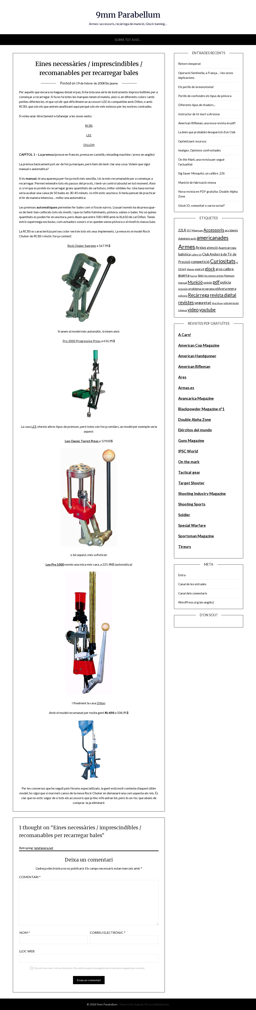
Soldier (184, 514)
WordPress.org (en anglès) (196, 602)
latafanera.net (43, 848)
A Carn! (184, 334)
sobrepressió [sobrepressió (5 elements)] (231, 303)
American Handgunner (197, 356)
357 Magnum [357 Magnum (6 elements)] (195, 230)
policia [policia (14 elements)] (225, 282)
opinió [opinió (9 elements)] (207, 282)
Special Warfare (192, 525)
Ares (182, 377)
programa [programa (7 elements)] (208, 289)
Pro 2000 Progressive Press (82, 341)
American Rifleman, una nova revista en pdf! (207, 123)
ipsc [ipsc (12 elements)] (201, 275)
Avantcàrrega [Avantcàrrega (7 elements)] (227, 247)
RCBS (89, 125)
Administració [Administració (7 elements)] (187, 238)
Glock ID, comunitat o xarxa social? (201, 205)
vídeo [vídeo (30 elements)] (193, 309)
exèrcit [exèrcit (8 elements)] (199, 269)
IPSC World (188, 451)
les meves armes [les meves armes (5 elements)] (214, 275)
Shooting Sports (191, 504)
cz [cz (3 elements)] (237, 262)
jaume (115, 83)
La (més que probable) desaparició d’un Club (206, 132)
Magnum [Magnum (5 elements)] (229, 275)
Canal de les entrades (192, 584)
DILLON (89, 145)
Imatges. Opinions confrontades (199, 150)
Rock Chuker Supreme (81, 245)
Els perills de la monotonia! (196, 87)
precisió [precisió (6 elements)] (183, 289)
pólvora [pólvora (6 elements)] (182, 295)
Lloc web (27, 951)
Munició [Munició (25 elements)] (195, 282)
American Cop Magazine (198, 345)
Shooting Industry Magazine (202, 493)
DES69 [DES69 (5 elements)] (182, 269)
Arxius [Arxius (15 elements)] (201, 247)
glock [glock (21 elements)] (210, 268)
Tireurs (184, 546)
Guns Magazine (191, 440)
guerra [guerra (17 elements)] (183, 275)
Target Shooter (191, 483)
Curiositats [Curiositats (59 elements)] (222, 261)
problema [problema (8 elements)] (194, 289)
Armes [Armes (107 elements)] (186, 246)
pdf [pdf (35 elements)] (216, 282)
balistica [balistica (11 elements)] (184, 254)
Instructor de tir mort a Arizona (199, 114)
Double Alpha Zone (194, 419)
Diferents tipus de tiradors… (197, 105)
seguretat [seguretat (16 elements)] (202, 302)
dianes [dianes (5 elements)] (190, 269)
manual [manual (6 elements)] (182, 282)
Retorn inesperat (189, 63)
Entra (182, 575)
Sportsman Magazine (196, 536)
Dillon (101, 703)
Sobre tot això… (128, 39)
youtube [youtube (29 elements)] (207, 309)
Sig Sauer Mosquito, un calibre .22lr (201, 173)
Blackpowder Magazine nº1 (201, 409)
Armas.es (186, 387)
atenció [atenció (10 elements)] (212, 247)
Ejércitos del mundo (195, 430)
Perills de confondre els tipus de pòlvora (204, 96)
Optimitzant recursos (192, 141)
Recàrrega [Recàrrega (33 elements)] (198, 295)
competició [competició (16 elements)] (200, 261)
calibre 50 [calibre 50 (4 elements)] (196, 254)
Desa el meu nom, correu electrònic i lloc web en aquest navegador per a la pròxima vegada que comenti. (89, 968)
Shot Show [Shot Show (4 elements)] (217, 303)
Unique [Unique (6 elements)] (182, 310)
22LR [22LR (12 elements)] (182, 230)
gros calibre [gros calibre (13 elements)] (225, 269)
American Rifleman (194, 366)
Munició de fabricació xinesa (197, 182)
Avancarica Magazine (196, 398)
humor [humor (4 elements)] (193, 275)
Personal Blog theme (156, 1004)
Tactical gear (189, 472)
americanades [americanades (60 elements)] (212, 237)
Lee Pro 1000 (54, 564)
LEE (88, 135)
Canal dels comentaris (192, 593)
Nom (24, 932)
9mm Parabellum (128, 14)
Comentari (30, 877)
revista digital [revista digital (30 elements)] (223, 295)
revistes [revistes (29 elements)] (186, 302)
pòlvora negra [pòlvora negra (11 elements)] (225, 289)
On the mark (188, 461)
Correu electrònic (107, 932)
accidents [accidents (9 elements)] (231, 230)
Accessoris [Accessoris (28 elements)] (213, 229)
